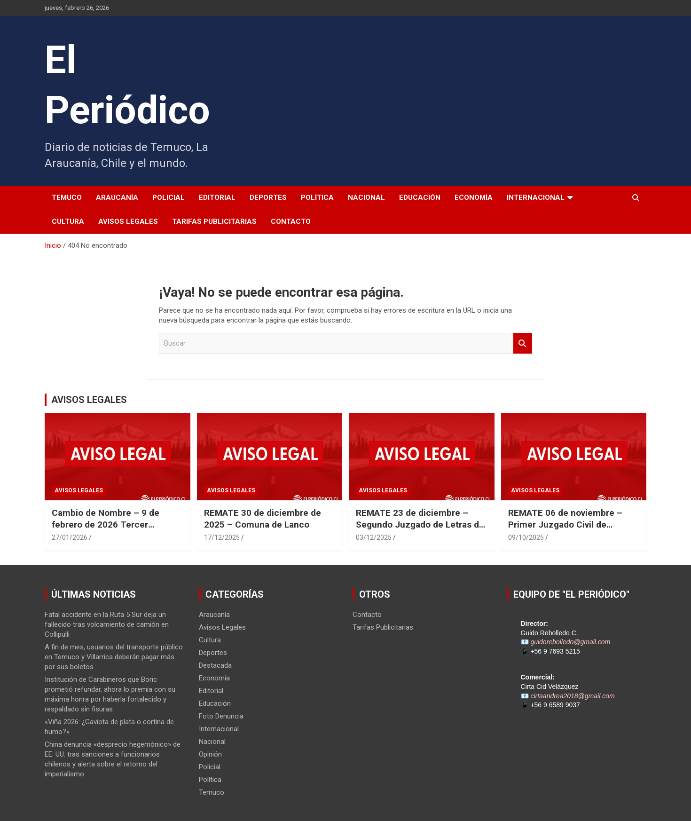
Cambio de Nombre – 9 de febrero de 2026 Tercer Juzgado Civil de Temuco (105, 524)
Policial (168, 197)
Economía (474, 197)
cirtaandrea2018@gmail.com (572, 696)
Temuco (67, 197)
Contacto (291, 221)
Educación (419, 197)
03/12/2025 (374, 537)
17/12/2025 (222, 537)
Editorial (217, 197)
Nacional (366, 197)
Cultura (68, 221)
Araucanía (117, 197)
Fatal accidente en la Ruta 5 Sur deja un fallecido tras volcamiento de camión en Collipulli (107, 624)
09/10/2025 (526, 537)
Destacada (215, 665)
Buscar (522, 343)
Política (317, 197)
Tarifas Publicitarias (214, 221)
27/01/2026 (69, 537)
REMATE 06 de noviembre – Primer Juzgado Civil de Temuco (565, 524)
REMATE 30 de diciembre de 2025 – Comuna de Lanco (262, 518)
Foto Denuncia (221, 716)
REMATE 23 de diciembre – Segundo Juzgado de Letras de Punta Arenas (420, 524)
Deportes (268, 197)
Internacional (536, 197)
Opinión (210, 754)
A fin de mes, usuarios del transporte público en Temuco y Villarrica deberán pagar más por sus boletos (114, 657)
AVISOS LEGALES (89, 399)
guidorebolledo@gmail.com (570, 642)
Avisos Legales (128, 221)
